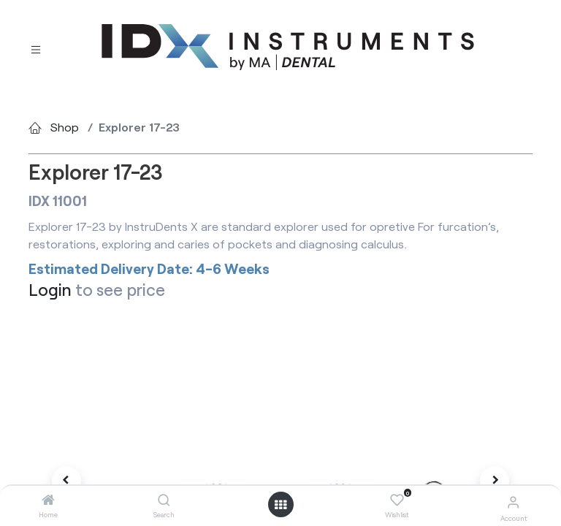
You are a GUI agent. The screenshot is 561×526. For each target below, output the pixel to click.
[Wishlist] (397, 500)
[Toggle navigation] (35, 48)
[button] (66, 480)
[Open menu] (280, 505)
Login (50, 289)
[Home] (48, 500)
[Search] (164, 500)
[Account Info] (513, 501)
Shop (64, 127)
